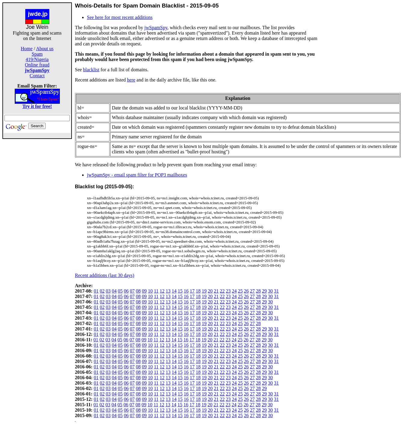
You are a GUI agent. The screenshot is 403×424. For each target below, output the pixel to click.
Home (26, 48)
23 (228, 290)
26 (246, 290)
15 (180, 290)
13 (168, 290)
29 (264, 290)
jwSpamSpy (155, 27)
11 (156, 290)
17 (192, 290)
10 (150, 290)
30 (270, 290)
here (131, 79)
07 (132, 290)
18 (198, 290)
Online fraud (37, 64)
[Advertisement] (37, 229)
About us (45, 48)
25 (240, 290)
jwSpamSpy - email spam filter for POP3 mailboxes (137, 174)
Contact (37, 75)
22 (222, 290)
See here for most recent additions (119, 17)
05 (120, 290)
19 (204, 290)
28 (258, 290)
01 (96, 290)
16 (186, 290)
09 (144, 290)
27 (252, 290)
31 (276, 290)
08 (138, 290)
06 (126, 290)
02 (102, 290)
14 (174, 290)
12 (162, 290)
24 (234, 290)
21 (216, 290)
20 (210, 290)
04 (114, 290)
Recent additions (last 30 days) (104, 275)
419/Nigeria (37, 59)
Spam (37, 54)
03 (108, 290)
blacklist (91, 69)
